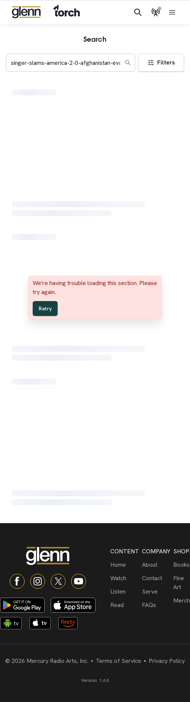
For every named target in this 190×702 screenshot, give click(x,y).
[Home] (124, 564)
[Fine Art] (181, 583)
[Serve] (156, 591)
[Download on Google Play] (22, 605)
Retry (45, 308)
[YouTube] (78, 581)
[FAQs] (156, 605)
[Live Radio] (155, 12)
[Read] (124, 605)
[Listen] (124, 591)
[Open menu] (172, 12)
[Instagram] (37, 581)
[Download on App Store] (73, 605)
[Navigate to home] (26, 12)
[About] (156, 564)
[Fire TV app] (71, 624)
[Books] (181, 564)
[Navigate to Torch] (66, 12)
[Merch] (181, 600)
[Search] (137, 12)
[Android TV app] (13, 624)
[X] (58, 581)
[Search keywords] (70, 63)
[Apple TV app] (42, 624)
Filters (161, 62)
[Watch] (124, 578)
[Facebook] (17, 581)
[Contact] (156, 578)
